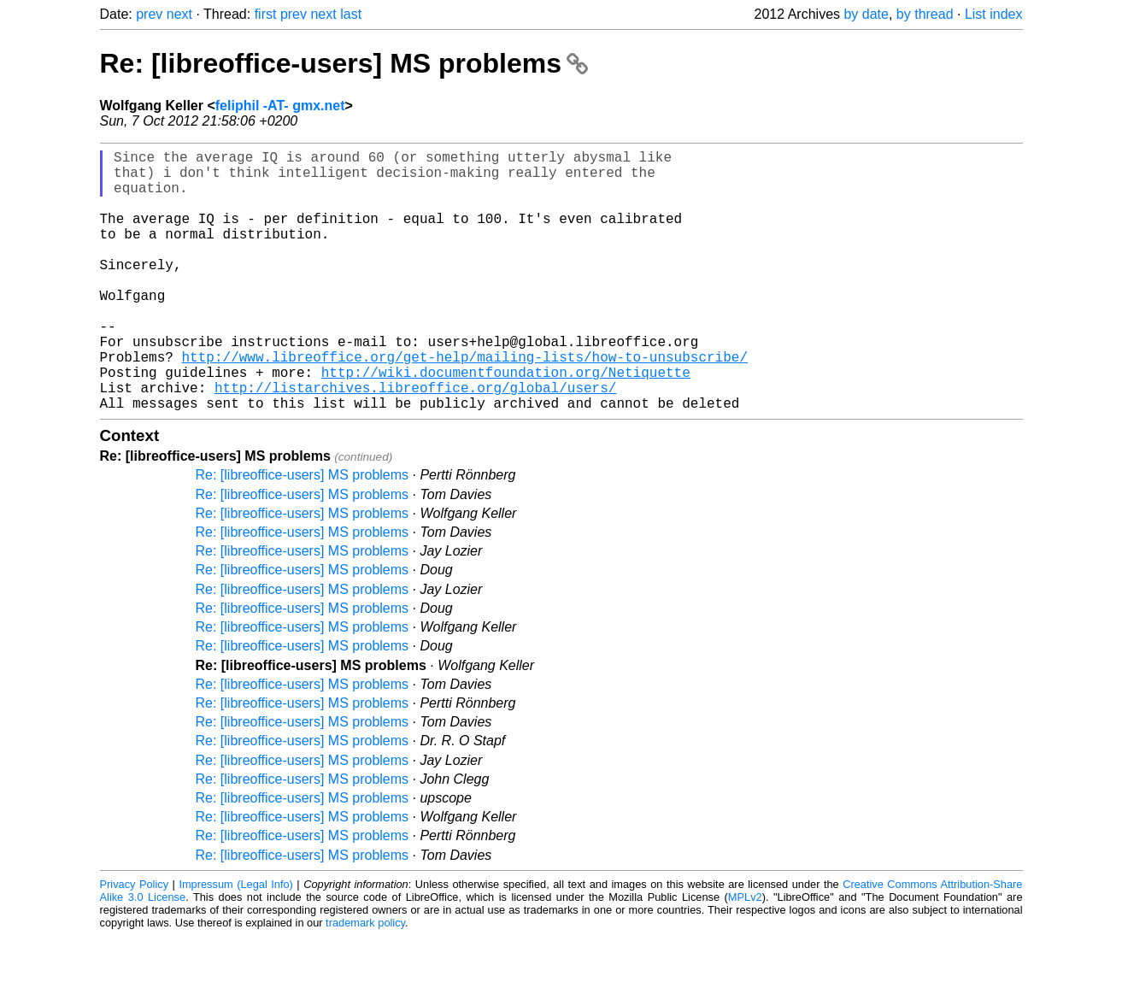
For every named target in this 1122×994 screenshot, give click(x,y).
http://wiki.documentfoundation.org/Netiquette (505, 423)
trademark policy (365, 980)
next (179, 14)
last (350, 14)
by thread (925, 14)
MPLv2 (745, 955)
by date (865, 14)
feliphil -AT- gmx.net (280, 105)
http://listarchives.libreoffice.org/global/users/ (415, 441)
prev (149, 14)
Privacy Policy (134, 942)
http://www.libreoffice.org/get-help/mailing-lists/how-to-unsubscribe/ (465, 404)
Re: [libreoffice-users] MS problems (344, 63)
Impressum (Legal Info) (235, 942)
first (266, 14)
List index (994, 14)
